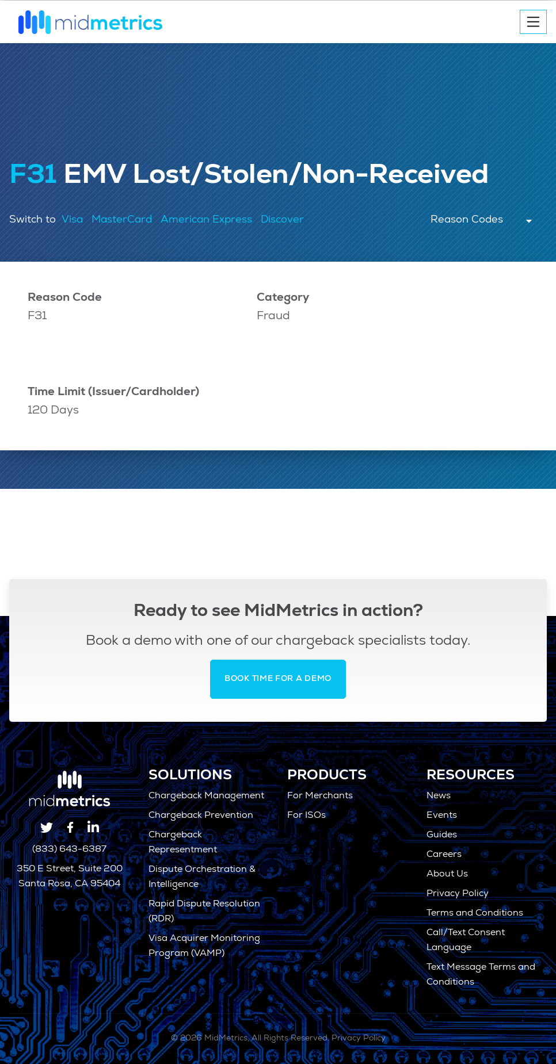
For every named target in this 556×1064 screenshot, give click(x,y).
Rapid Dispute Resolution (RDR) (204, 912)
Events (441, 816)
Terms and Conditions (474, 913)
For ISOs (306, 816)
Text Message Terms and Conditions (480, 975)
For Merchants (320, 796)
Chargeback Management (206, 796)
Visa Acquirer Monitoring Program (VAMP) (204, 947)
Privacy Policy (457, 894)
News (438, 796)
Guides (441, 835)
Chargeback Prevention (200, 816)
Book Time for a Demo (278, 679)
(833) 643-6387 (69, 850)
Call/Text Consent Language (465, 941)
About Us (447, 874)
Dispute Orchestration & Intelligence (202, 878)
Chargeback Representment (182, 843)
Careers (444, 855)
